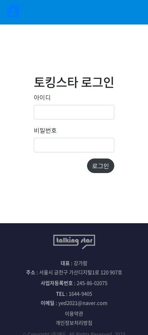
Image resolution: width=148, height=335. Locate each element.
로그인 (100, 165)
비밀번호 (45, 130)
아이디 (42, 97)
